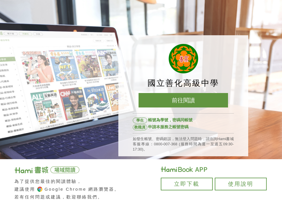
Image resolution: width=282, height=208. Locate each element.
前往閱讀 (183, 100)
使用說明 (240, 184)
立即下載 (186, 184)
